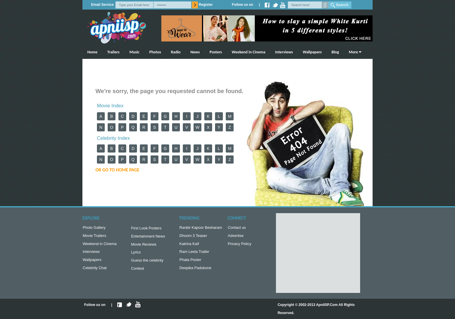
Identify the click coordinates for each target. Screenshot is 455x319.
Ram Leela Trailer (194, 254)
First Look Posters (146, 228)
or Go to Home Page (117, 170)
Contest (137, 272)
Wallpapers (312, 52)
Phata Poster (190, 262)
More (353, 52)
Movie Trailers (94, 237)
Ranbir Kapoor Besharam (200, 228)
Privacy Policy (239, 245)
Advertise (235, 237)
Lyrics (136, 254)
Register (206, 5)
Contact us (237, 228)
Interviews (284, 52)
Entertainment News (148, 237)
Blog (335, 52)
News (195, 52)
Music (134, 52)
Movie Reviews (143, 246)
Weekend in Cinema (249, 52)
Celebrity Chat (94, 271)
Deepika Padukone (195, 271)
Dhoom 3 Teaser (193, 237)
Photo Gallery (94, 228)
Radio (175, 52)
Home (92, 52)
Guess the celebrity (147, 263)
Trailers (113, 52)
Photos (155, 52)
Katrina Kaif (189, 245)
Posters (216, 52)
